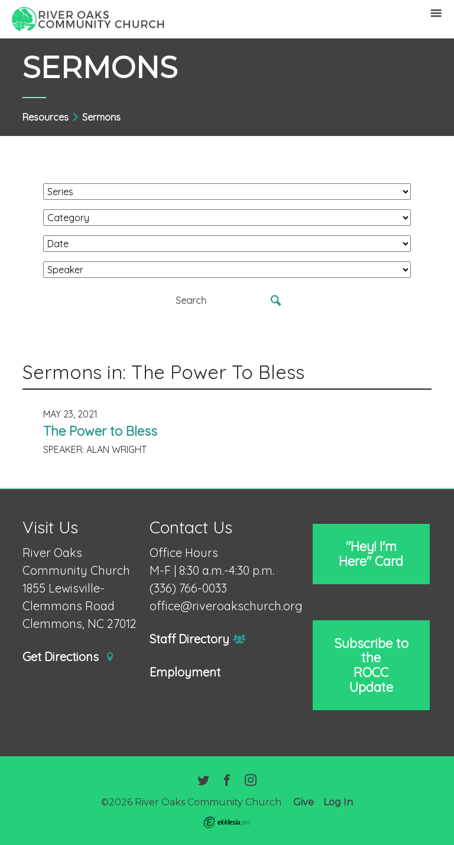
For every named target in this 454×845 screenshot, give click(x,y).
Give (303, 802)
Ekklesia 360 (227, 822)
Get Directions (68, 657)
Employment (185, 672)
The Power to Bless (100, 431)
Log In (338, 802)
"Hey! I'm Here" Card (371, 553)
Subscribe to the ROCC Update (371, 665)
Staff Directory (198, 639)
